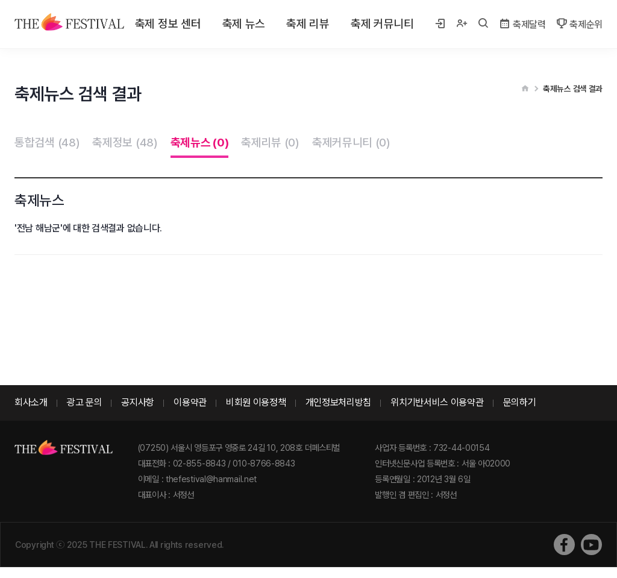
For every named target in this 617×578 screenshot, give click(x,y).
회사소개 (31, 402)
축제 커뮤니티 (382, 24)
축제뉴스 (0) (200, 142)
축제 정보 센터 (168, 24)
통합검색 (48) (47, 142)
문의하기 (519, 402)
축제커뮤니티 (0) (351, 142)
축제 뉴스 (244, 24)
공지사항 (137, 402)
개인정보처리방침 (338, 402)
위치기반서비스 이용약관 (436, 402)
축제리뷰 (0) (270, 142)
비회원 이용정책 (256, 402)
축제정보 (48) (124, 142)
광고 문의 (84, 402)
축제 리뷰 (308, 24)
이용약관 (190, 402)
